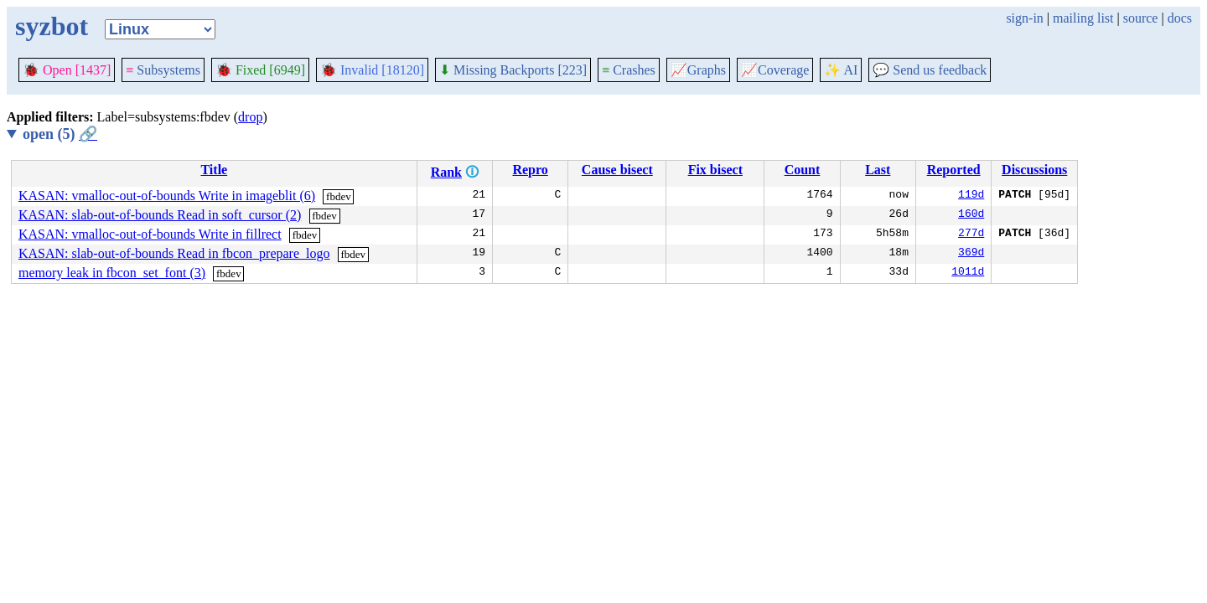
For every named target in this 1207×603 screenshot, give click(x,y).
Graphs (698, 70)
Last (877, 169)
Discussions (1034, 169)
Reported (954, 169)
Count (803, 169)
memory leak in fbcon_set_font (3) (111, 272)
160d (971, 215)
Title (213, 169)
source (1140, 18)
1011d (967, 273)
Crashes (628, 70)
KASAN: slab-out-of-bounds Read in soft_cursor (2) (159, 215)
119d (971, 196)
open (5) (60, 134)
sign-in (1024, 18)
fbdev (338, 196)
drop (250, 117)
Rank (446, 172)
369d (971, 253)
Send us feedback (930, 70)
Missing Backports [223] (513, 70)
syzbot (51, 26)
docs (1180, 18)
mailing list (1083, 18)
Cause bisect (617, 169)
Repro (529, 169)
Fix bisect (715, 169)
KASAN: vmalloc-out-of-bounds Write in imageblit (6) (166, 195)
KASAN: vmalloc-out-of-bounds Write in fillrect (150, 234)
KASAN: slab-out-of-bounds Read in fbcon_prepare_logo (173, 253)
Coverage (775, 70)
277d (971, 234)
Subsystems (163, 70)
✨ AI (840, 70)
